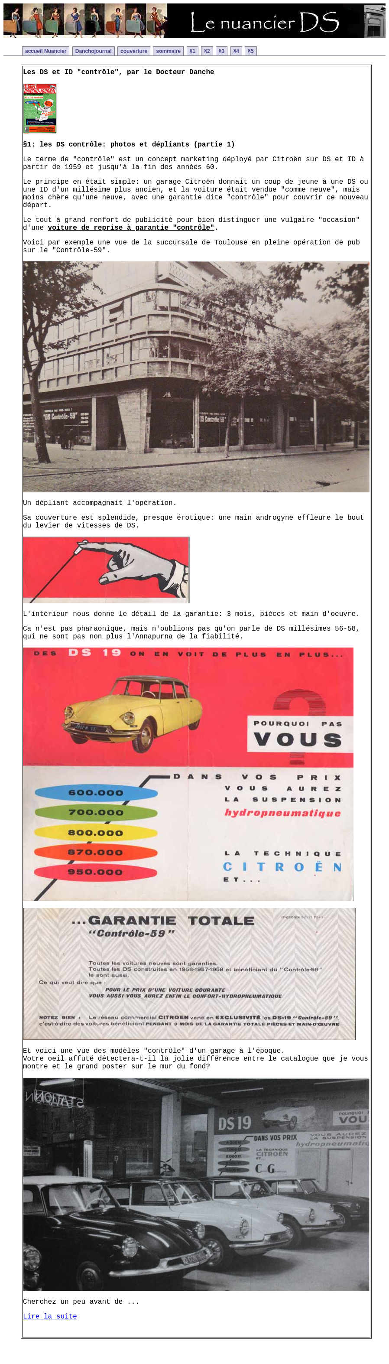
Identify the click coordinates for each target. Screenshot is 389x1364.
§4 (236, 51)
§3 (221, 51)
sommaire (168, 51)
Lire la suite (50, 1317)
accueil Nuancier (45, 51)
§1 (192, 51)
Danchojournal (93, 51)
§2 (207, 51)
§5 (250, 51)
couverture (133, 51)
